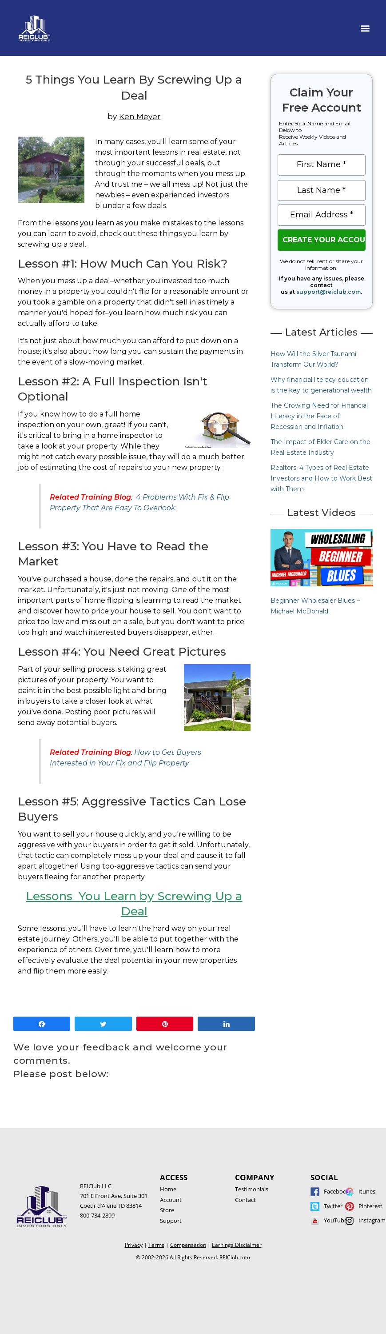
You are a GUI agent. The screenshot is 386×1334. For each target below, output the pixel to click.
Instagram (372, 1220)
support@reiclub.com (328, 291)
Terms (156, 1245)
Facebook (337, 1191)
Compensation (188, 1245)
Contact (245, 1200)
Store (167, 1210)
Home (168, 1189)
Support (171, 1221)
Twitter (333, 1206)
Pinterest (370, 1206)
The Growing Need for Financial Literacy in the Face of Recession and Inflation (319, 416)
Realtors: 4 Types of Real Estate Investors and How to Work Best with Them (321, 478)
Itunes (366, 1191)
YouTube (335, 1220)
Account (171, 1200)
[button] (365, 28)
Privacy (134, 1245)
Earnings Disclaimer (237, 1245)
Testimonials (251, 1189)
